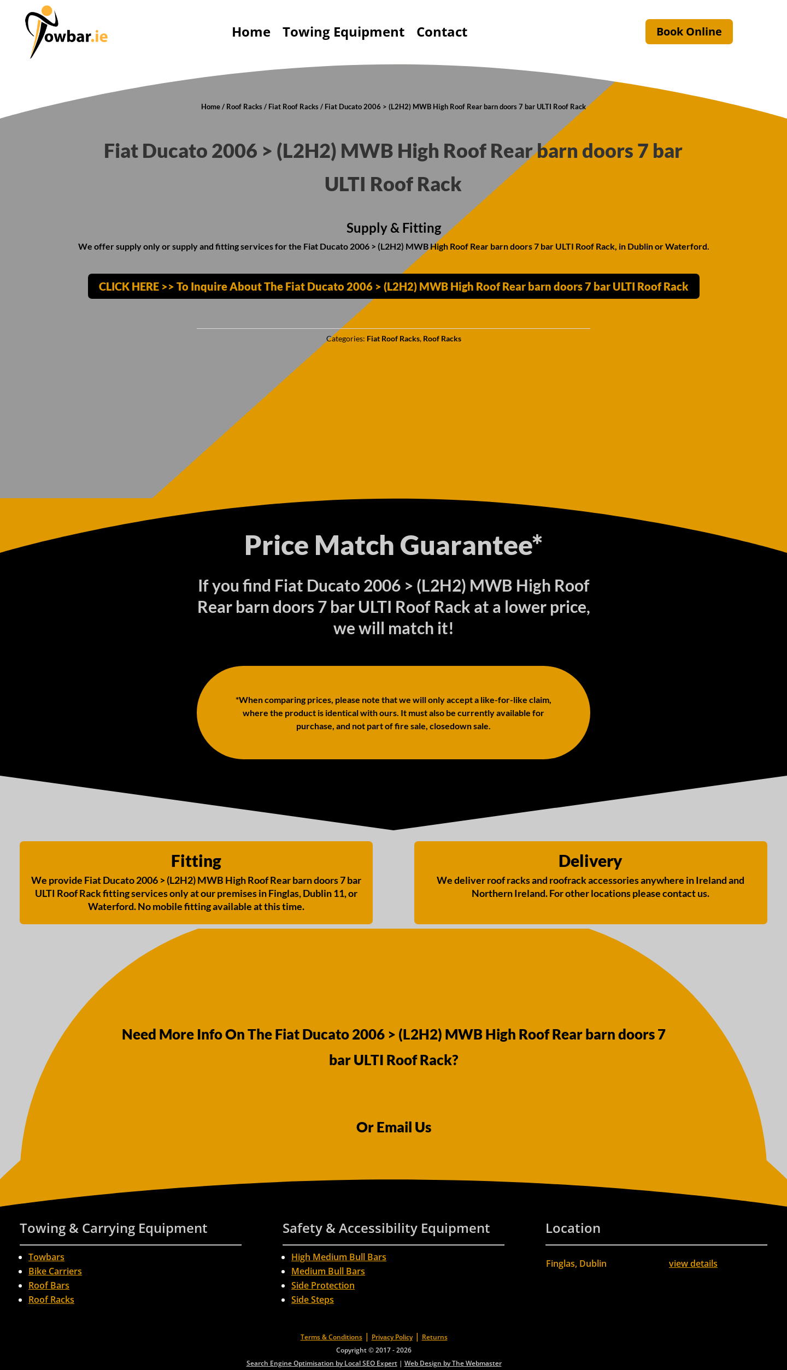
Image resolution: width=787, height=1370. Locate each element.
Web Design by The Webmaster (453, 1363)
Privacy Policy (392, 1337)
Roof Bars (48, 1285)
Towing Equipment (343, 31)
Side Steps (312, 1300)
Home (251, 31)
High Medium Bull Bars (338, 1257)
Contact (441, 31)
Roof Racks (244, 106)
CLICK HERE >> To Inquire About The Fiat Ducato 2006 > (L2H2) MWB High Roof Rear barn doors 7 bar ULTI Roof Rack (394, 286)
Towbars (46, 1257)
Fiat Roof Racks (293, 106)
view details (693, 1263)
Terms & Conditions (331, 1337)
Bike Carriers (55, 1271)
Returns (435, 1337)
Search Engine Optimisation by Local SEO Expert (321, 1363)
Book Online (689, 31)
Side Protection (323, 1285)
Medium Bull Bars (328, 1271)
